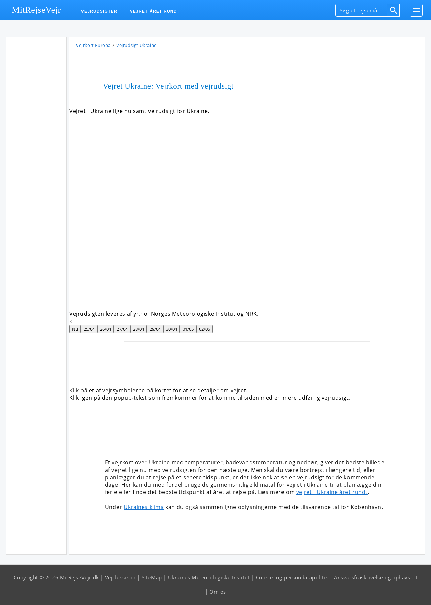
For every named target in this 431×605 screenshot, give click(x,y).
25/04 (89, 329)
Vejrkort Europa (93, 45)
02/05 (204, 329)
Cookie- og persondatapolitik (292, 577)
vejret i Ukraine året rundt (332, 492)
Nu (75, 329)
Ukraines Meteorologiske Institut (209, 577)
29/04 (155, 329)
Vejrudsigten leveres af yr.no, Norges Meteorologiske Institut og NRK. (163, 313)
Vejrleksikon (120, 577)
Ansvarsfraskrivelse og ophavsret (375, 577)
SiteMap (152, 577)
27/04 (122, 329)
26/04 (105, 329)
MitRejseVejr (36, 10)
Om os (217, 591)
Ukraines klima (144, 507)
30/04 (171, 329)
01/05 (188, 329)
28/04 (138, 329)
